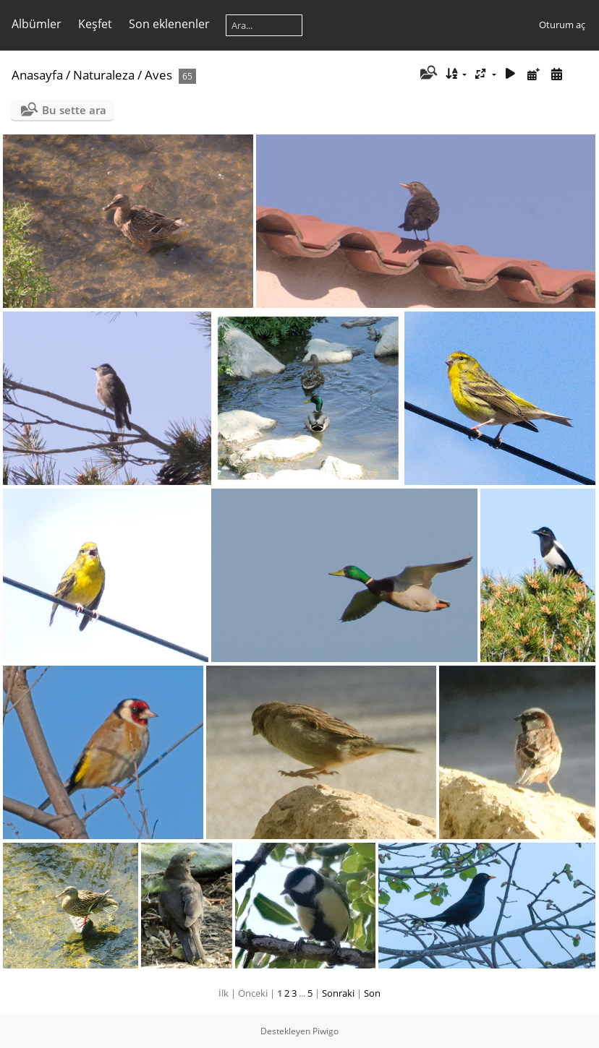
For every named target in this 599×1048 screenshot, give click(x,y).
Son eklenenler (169, 24)
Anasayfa (37, 74)
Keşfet (95, 24)
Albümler (36, 24)
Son (372, 993)
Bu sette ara (74, 110)
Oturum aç (562, 24)
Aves (158, 74)
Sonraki (338, 993)
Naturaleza (104, 74)
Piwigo (326, 1031)
